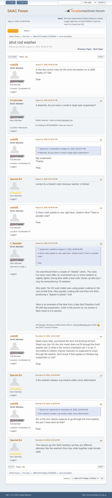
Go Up (11, 467)
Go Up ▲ (103, 495)
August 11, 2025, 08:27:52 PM (46, 179)
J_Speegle (15, 243)
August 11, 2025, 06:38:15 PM (46, 65)
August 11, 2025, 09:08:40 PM (46, 207)
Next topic (98, 49)
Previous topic (85, 49)
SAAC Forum (17, 11)
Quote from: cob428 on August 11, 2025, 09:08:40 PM (61, 249)
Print (100, 57)
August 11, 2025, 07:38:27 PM (46, 139)
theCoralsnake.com (65, 120)
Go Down (12, 57)
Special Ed (16, 179)
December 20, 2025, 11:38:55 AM (47, 403)
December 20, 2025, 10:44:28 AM (47, 375)
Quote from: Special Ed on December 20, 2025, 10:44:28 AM (64, 410)
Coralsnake (16, 100)
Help (83, 495)
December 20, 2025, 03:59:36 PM (47, 440)
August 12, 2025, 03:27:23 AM (46, 243)
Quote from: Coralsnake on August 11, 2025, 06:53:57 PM (63, 149)
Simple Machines (25, 495)
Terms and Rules (92, 495)
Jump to (66, 478)
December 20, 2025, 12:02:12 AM (47, 336)
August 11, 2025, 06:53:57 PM (46, 100)
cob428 (14, 64)
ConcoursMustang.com (82, 325)
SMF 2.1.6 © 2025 (12, 495)
